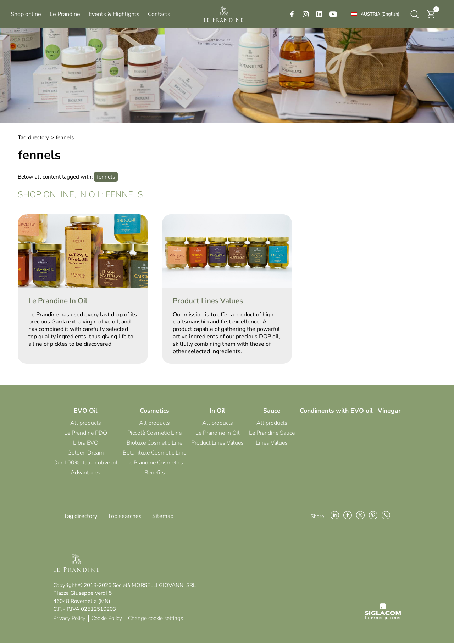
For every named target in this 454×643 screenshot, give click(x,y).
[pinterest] (373, 516)
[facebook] (292, 14)
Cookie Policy (107, 618)
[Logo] (223, 14)
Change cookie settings (155, 618)
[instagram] (305, 14)
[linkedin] (319, 14)
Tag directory (33, 137)
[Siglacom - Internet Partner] (383, 618)
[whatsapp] (386, 516)
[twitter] (360, 516)
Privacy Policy (69, 618)
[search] (414, 14)
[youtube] (333, 14)
